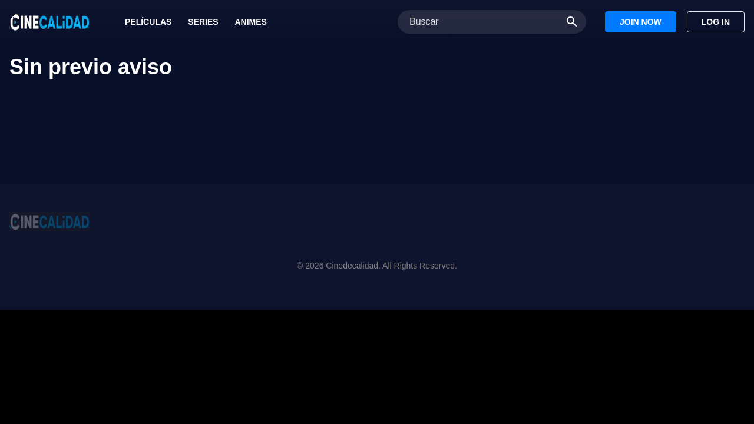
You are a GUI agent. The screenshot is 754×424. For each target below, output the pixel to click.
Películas (148, 21)
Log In (716, 21)
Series (203, 21)
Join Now (641, 21)
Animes (250, 21)
